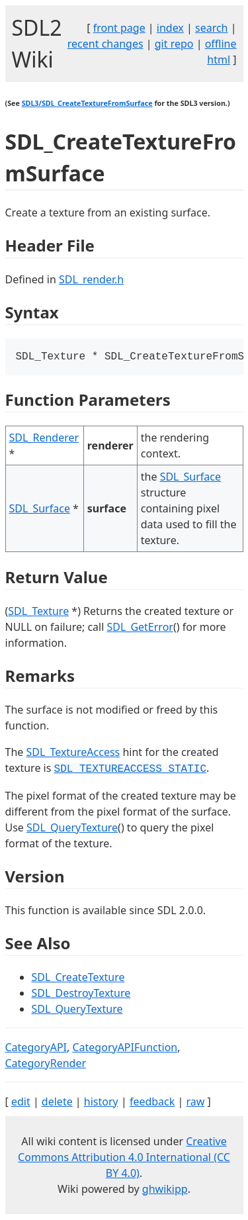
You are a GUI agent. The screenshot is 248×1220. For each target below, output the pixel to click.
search (211, 28)
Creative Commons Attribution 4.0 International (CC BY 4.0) (124, 1158)
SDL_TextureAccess (73, 753)
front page (119, 28)
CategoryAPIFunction (124, 1048)
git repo (174, 43)
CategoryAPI (36, 1048)
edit (20, 1103)
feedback (152, 1103)
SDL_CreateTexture (78, 978)
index (170, 28)
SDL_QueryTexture (72, 828)
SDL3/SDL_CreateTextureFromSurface (87, 103)
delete (57, 1103)
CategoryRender (46, 1064)
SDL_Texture (38, 612)
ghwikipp (165, 1190)
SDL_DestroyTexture (81, 994)
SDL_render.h (91, 279)
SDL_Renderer (44, 439)
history (101, 1103)
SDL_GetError (139, 628)
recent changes (105, 43)
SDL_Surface (39, 509)
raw (195, 1103)
